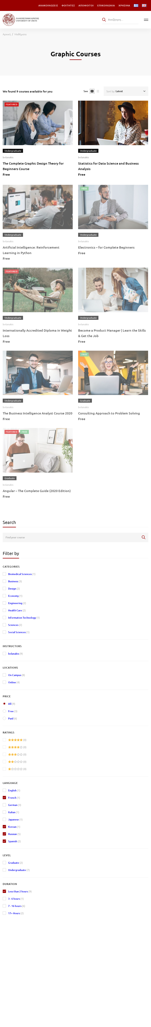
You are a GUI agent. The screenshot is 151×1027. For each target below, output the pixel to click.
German (14, 805)
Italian (13, 812)
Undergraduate (19, 870)
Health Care (17, 610)
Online (14, 682)
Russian (14, 834)
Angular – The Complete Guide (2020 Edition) (37, 495)
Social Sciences (19, 632)
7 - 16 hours (16, 906)
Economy (15, 596)
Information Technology (24, 617)
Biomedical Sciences (22, 574)
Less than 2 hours (20, 891)
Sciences (15, 625)
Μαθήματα (20, 34)
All (11, 703)
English (14, 790)
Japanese (15, 819)
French (14, 797)
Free (12, 711)
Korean (14, 826)
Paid (12, 718)
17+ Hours (16, 913)
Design (14, 588)
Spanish (14, 841)
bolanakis (8, 157)
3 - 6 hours (16, 898)
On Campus (16, 675)
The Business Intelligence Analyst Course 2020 (37, 417)
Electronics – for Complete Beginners (106, 251)
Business (15, 581)
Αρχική (7, 34)
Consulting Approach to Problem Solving (109, 417)
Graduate (15, 862)
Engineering (17, 603)
